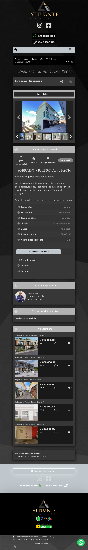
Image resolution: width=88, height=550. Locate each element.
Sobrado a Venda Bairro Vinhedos (30, 357)
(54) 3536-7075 (46, 42)
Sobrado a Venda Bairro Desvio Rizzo (31, 401)
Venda (27, 59)
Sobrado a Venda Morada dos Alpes (30, 335)
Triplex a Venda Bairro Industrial (29, 379)
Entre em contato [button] (44, 471)
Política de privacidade (44, 543)
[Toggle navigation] (70, 49)
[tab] (22, 94)
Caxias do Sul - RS (40, 59)
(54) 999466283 (35, 299)
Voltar (70, 62)
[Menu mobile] (15, 49)
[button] (19, 117)
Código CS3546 (23, 62)
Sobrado (54, 59)
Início (18, 59)
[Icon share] (39, 25)
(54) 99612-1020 (46, 36)
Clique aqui (20, 456)
